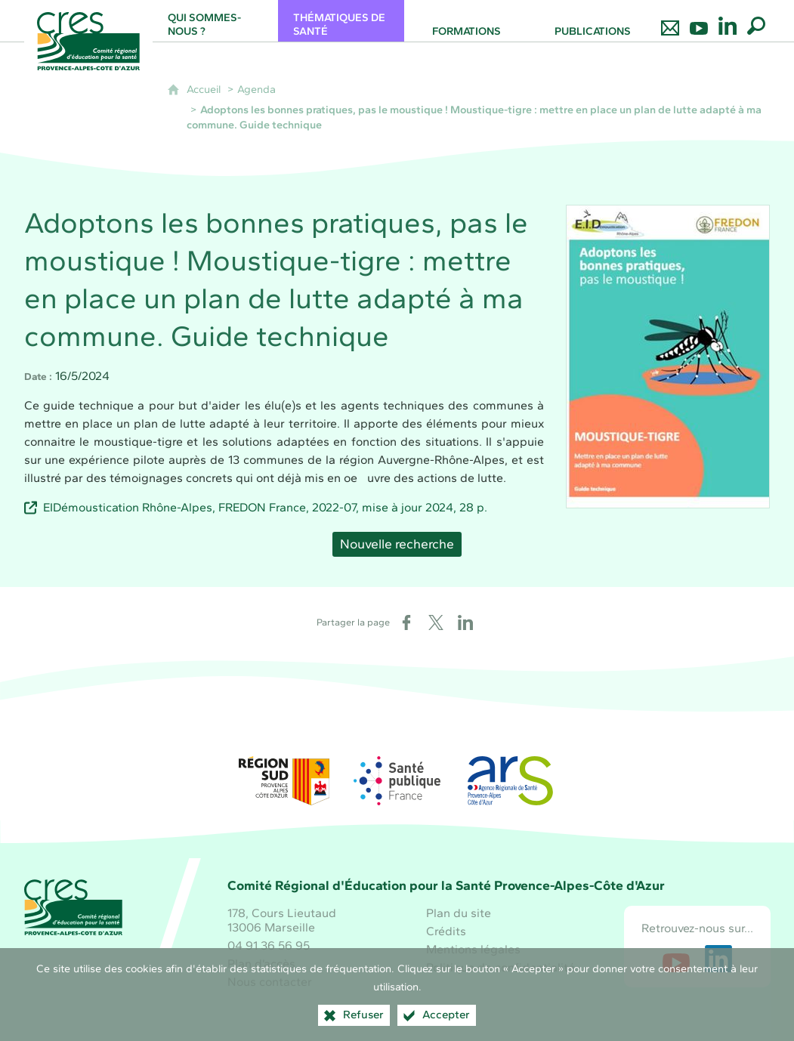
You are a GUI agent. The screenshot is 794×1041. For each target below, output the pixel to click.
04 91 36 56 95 (268, 945)
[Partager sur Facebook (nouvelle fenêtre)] (406, 622)
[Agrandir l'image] (668, 355)
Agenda (256, 89)
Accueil (204, 89)
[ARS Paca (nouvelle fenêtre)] (510, 780)
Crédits (446, 931)
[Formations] (467, 21)
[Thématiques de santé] (341, 21)
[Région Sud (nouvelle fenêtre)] (284, 780)
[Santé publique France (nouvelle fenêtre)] (397, 780)
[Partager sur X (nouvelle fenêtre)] (436, 622)
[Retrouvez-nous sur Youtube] (698, 21)
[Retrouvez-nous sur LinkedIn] (727, 21)
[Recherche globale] (756, 21)
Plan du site (458, 913)
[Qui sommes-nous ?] (216, 21)
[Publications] (593, 21)
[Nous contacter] (670, 21)
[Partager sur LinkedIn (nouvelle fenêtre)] (465, 622)
